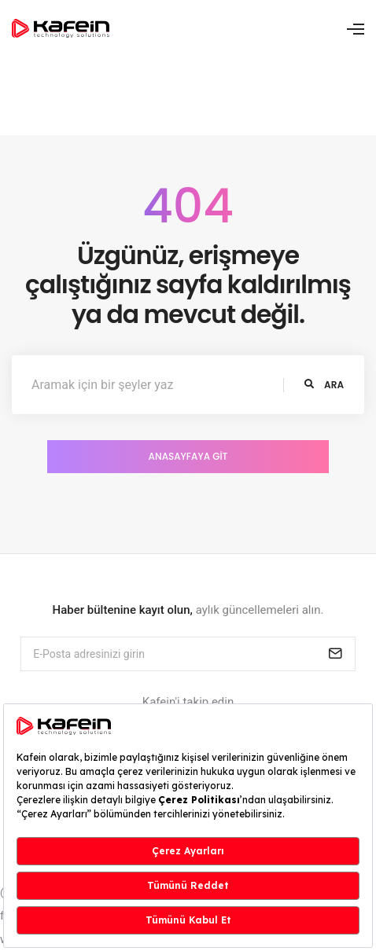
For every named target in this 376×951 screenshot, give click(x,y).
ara (324, 384)
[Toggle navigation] (355, 29)
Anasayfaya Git (188, 456)
